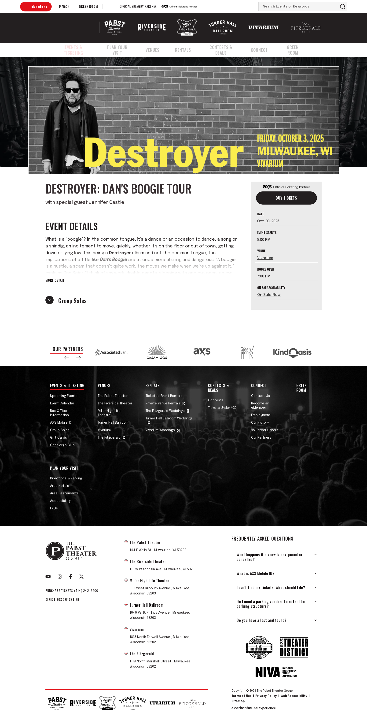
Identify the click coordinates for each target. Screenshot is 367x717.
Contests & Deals (226, 50)
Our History (260, 422)
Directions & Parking (66, 478)
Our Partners (261, 437)
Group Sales (60, 430)
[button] (66, 357)
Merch (64, 6)
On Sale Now (269, 295)
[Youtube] (48, 576)
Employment (261, 415)
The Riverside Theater (115, 403)
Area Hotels (59, 486)
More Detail (55, 280)
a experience (253, 708)
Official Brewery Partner (138, 6)
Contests (216, 400)
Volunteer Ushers (264, 430)
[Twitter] (81, 576)
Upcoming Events (63, 396)
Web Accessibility (294, 696)
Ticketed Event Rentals (164, 396)
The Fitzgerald (109, 437)
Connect (265, 50)
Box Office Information (59, 413)
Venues (159, 50)
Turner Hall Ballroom (113, 422)
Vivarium (265, 258)
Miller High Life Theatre (109, 413)
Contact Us (260, 396)
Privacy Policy (266, 696)
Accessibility (60, 501)
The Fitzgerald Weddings (165, 411)
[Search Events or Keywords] (298, 6)
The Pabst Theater (113, 396)
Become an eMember (260, 405)
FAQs (54, 508)
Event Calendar (62, 403)
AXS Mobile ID (60, 422)
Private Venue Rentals (163, 403)
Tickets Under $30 (222, 408)
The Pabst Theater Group (75, 27)
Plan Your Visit (122, 50)
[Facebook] (70, 576)
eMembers (39, 6)
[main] (183, 197)
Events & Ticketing (75, 50)
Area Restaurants (64, 493)
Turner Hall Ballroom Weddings (169, 418)
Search (342, 6)
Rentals (187, 50)
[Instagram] (60, 576)
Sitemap (238, 701)
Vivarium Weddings (160, 430)
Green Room (88, 6)
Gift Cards (58, 437)
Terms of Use (241, 696)
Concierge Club (62, 445)
